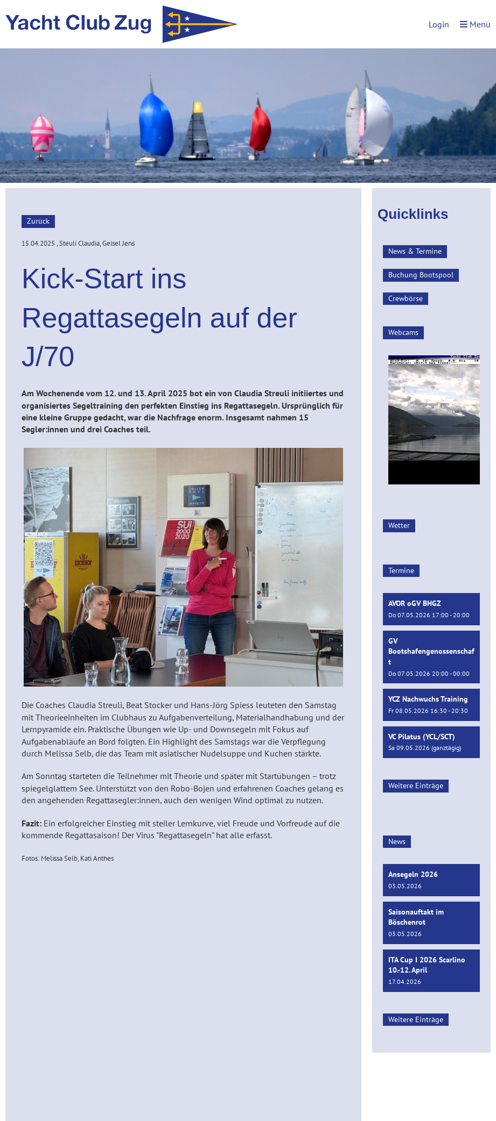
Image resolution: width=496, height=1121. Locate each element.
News (397, 841)
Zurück (38, 221)
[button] (431, 609)
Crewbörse (405, 298)
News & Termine (415, 251)
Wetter (399, 525)
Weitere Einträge (415, 785)
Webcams (403, 332)
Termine (401, 570)
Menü (475, 24)
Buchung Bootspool (420, 275)
